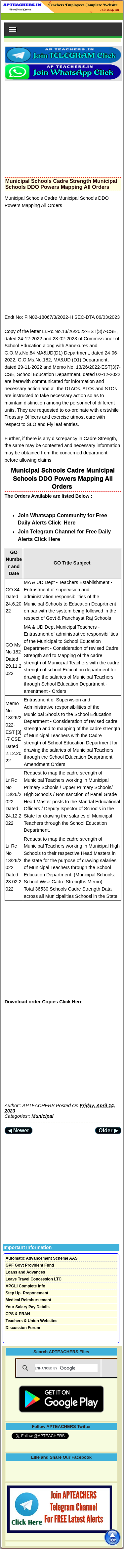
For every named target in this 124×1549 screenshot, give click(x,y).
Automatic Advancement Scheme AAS (42, 1258)
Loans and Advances (25, 1272)
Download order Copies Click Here (44, 1001)
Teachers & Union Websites (32, 1321)
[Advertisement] (63, 127)
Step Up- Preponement (27, 1293)
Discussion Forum (23, 1327)
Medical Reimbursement (28, 1300)
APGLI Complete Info (25, 1286)
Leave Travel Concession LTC (34, 1279)
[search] (66, 1368)
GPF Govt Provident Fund (30, 1265)
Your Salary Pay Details (28, 1307)
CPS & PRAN (18, 1314)
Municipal (42, 1116)
